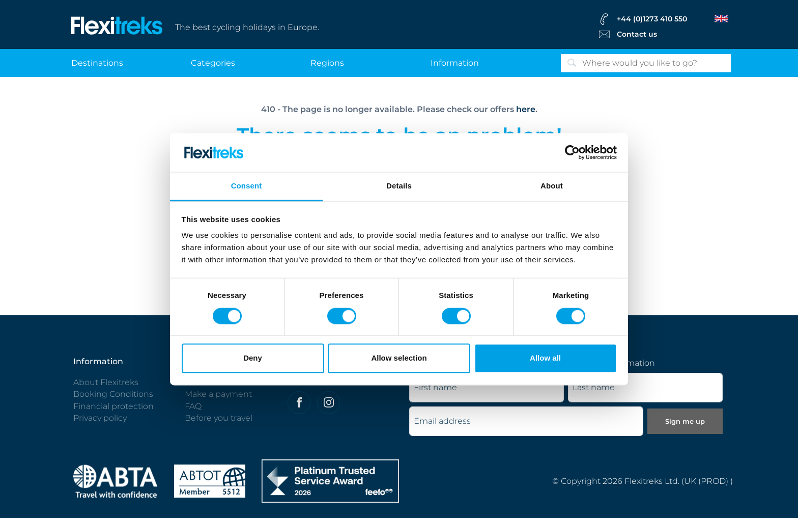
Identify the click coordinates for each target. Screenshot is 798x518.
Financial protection (113, 406)
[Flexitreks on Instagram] (328, 402)
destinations (97, 63)
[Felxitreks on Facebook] (299, 402)
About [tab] (551, 186)
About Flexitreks (105, 382)
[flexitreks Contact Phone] (662, 18)
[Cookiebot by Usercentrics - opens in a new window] (572, 152)
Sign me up (685, 421)
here (525, 109)
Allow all (545, 358)
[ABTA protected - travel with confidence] (115, 480)
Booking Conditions (113, 394)
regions (327, 63)
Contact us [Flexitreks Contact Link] (637, 34)
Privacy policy (100, 418)
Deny (252, 358)
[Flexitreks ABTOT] (209, 480)
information (455, 63)
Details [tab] (399, 186)
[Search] (646, 63)
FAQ (193, 406)
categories (213, 63)
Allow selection (398, 358)
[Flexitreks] (117, 25)
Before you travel (218, 418)
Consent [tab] (246, 186)
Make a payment (218, 394)
